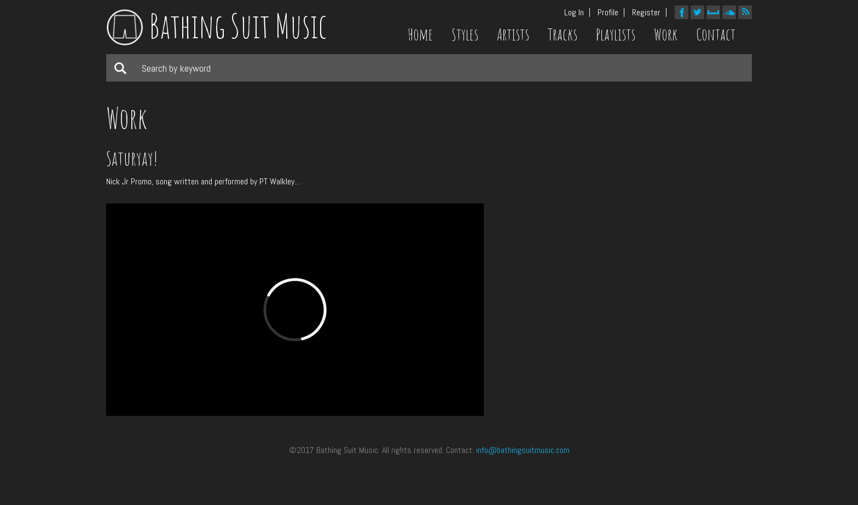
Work (665, 34)
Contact (715, 34)
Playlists (615, 34)
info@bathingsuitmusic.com (523, 450)
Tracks (562, 34)
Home (420, 34)
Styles (464, 34)
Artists (513, 34)
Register (646, 12)
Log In (574, 12)
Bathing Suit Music (216, 26)
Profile (608, 12)
